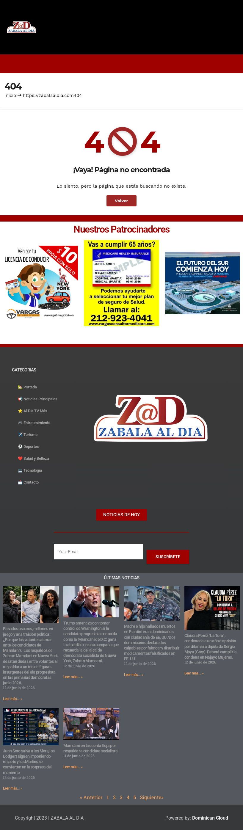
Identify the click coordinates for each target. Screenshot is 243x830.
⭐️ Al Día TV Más (32, 411)
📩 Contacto (28, 482)
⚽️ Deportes (28, 446)
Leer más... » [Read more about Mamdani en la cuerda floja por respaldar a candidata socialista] (73, 767)
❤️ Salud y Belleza (33, 458)
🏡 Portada (27, 387)
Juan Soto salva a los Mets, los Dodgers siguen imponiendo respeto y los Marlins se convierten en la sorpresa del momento (28, 762)
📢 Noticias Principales (37, 399)
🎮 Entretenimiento (34, 423)
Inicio (10, 95)
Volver (121, 200)
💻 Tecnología (30, 470)
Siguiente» (151, 797)
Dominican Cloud (209, 818)
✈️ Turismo (27, 434)
